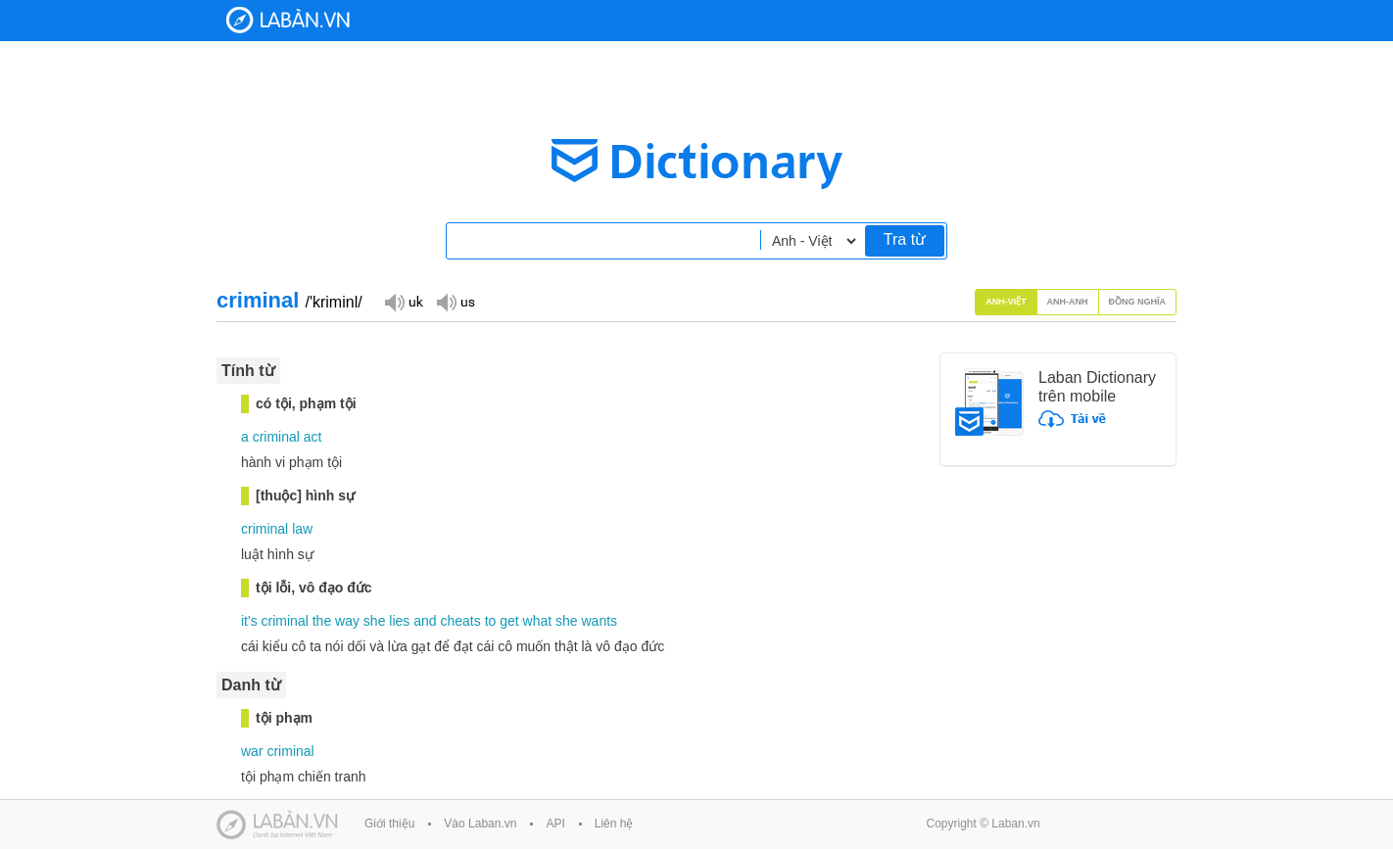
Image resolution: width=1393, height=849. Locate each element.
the (321, 621)
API (555, 823)
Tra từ (905, 239)
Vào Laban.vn (480, 823)
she (374, 621)
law (302, 529)
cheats (460, 621)
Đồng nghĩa (1138, 302)
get (509, 621)
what (537, 621)
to (491, 621)
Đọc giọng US (455, 301)
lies (399, 621)
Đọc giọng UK (403, 301)
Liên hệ (614, 823)
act (313, 437)
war (252, 751)
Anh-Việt (1006, 302)
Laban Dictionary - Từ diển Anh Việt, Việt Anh (288, 20)
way (347, 621)
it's (249, 621)
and (424, 621)
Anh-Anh (1067, 302)
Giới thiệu (389, 823)
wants (600, 621)
